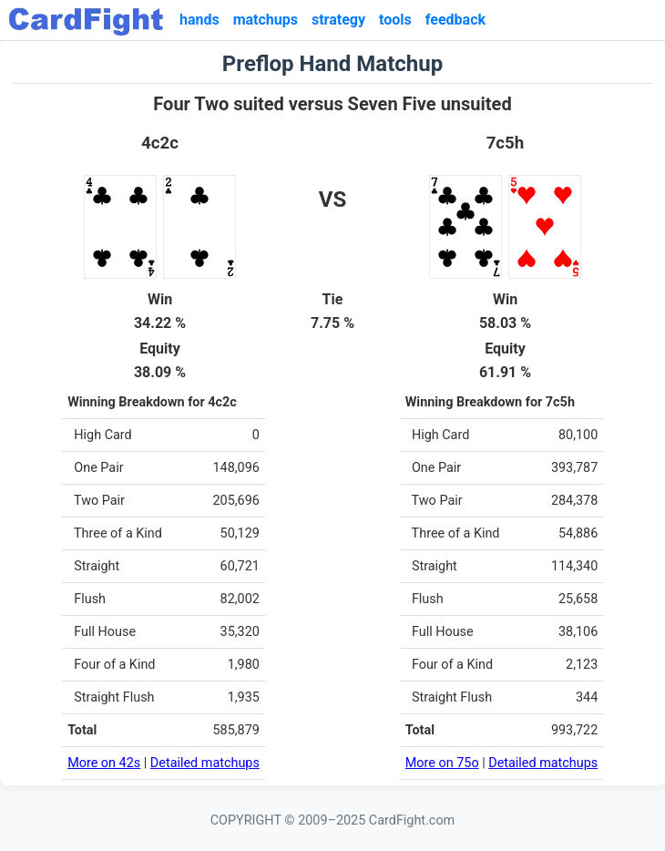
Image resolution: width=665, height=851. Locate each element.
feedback (455, 19)
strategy (338, 19)
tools (395, 19)
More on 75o (442, 763)
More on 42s (103, 763)
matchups (265, 19)
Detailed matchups (205, 763)
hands (199, 19)
